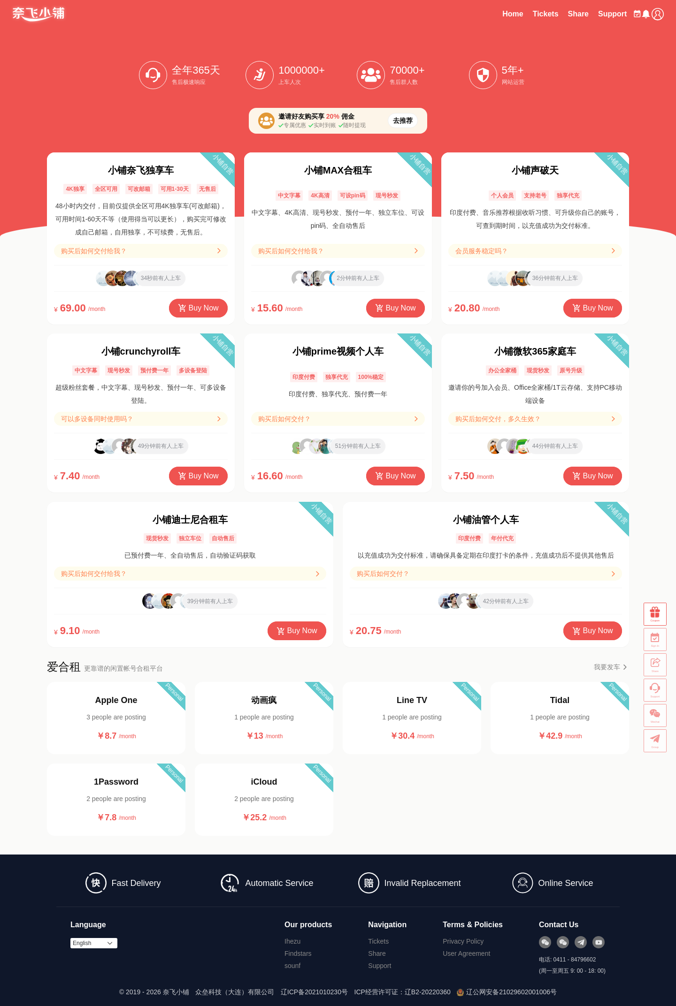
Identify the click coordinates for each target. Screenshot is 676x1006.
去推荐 (403, 120)
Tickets (521, 14)
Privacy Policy (463, 941)
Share (554, 14)
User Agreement (466, 953)
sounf (292, 965)
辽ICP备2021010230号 (314, 992)
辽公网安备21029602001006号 (507, 992)
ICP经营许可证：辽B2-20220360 (402, 992)
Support (588, 14)
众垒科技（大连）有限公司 (234, 992)
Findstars (298, 953)
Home (488, 14)
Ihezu (292, 941)
